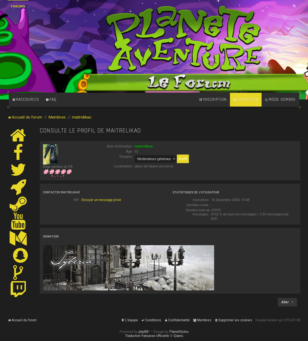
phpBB (143, 332)
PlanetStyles (179, 332)
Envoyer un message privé (101, 200)
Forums (18, 6)
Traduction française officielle (147, 336)
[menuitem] (50, 100)
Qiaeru (178, 336)
